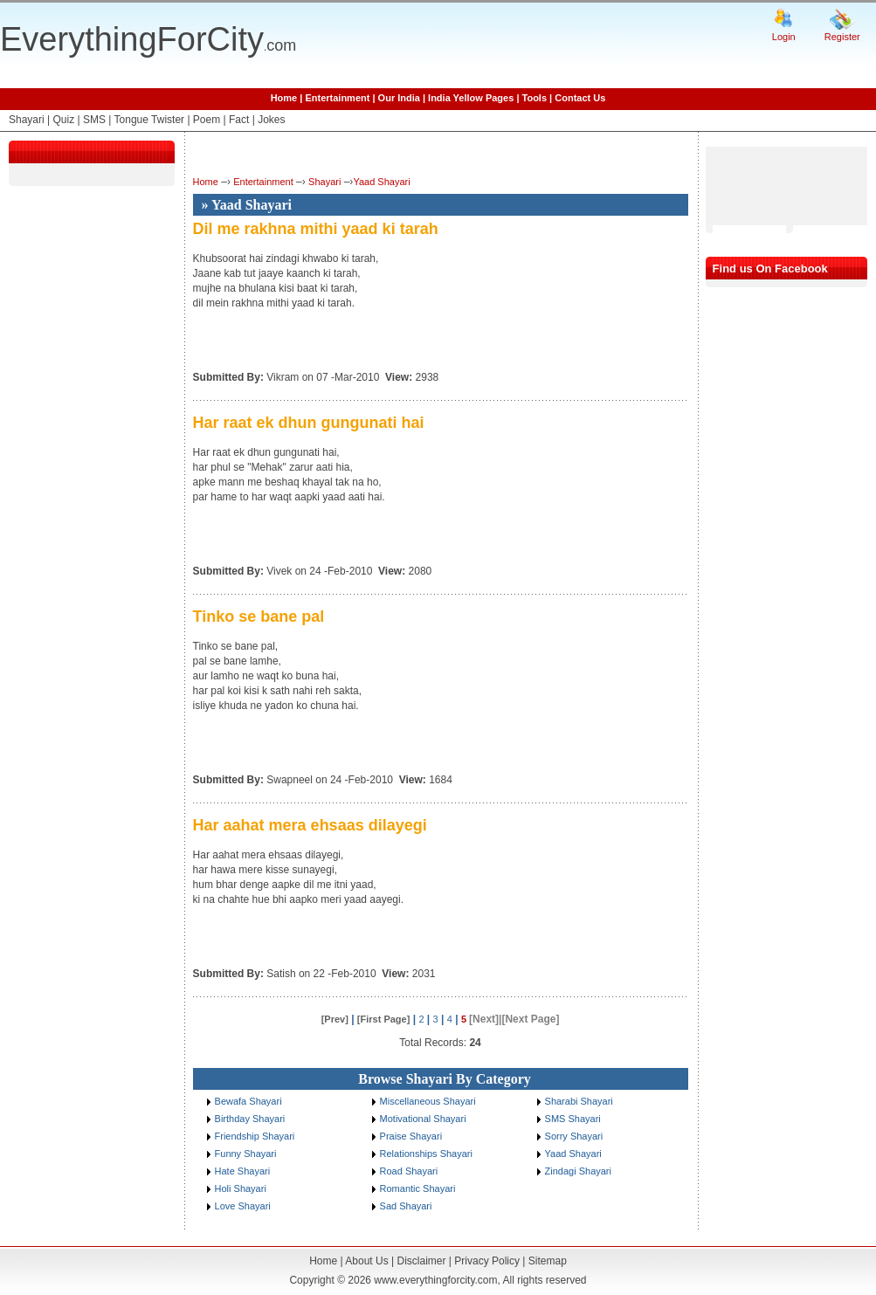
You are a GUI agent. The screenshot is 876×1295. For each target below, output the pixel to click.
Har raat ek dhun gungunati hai (308, 422)
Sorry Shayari (574, 1136)
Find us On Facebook (770, 268)
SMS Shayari (573, 1118)
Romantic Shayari (418, 1188)
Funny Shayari (246, 1153)
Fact (239, 120)
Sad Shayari (406, 1206)
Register (842, 36)
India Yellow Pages (471, 98)
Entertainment (337, 98)
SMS (94, 120)
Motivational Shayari (423, 1118)
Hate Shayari (243, 1171)
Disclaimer (421, 1261)
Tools (535, 98)
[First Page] (383, 1019)
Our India (399, 98)
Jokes (271, 120)
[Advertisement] (758, 186)
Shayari (27, 120)
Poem (206, 120)
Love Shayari (243, 1206)
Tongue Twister (149, 120)
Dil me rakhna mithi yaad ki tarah (315, 229)
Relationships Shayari (426, 1153)
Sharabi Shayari (579, 1101)
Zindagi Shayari (578, 1171)
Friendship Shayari (255, 1136)
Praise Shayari (411, 1136)
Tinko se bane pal (259, 616)
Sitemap (547, 1261)
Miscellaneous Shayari (428, 1101)
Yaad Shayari (381, 181)
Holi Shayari (240, 1188)
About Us (366, 1261)
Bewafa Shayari (248, 1101)
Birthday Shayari (250, 1118)
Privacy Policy (487, 1261)
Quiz (63, 120)
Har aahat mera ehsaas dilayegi (310, 825)
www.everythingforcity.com (435, 1280)
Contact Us (580, 98)
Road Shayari (409, 1171)
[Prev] (334, 1019)
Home (284, 98)
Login (784, 36)
